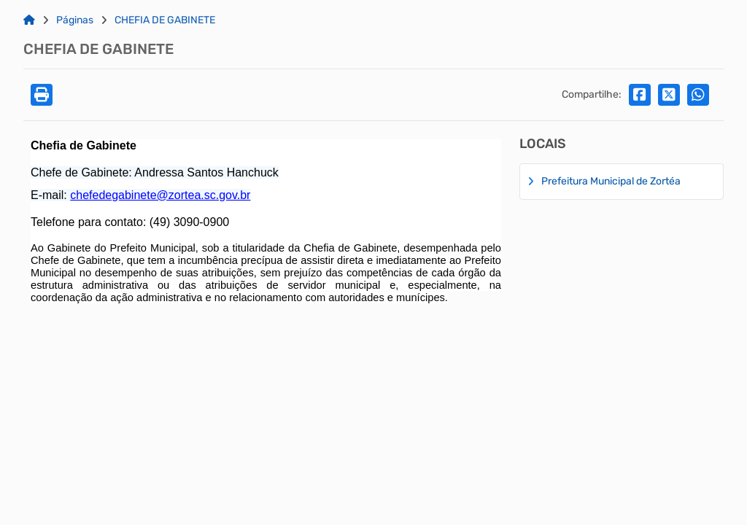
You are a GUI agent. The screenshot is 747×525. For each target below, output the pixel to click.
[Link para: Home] (29, 20)
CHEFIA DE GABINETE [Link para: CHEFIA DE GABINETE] (165, 20)
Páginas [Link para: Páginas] (74, 20)
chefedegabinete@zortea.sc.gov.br (160, 195)
